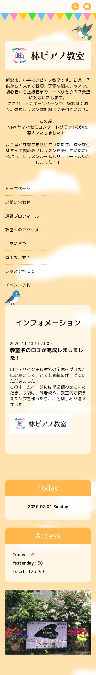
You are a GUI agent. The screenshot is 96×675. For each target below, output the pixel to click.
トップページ (17, 188)
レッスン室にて (20, 271)
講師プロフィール (22, 216)
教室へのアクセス (22, 230)
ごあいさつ (15, 243)
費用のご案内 (17, 257)
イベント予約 (17, 285)
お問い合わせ (17, 202)
